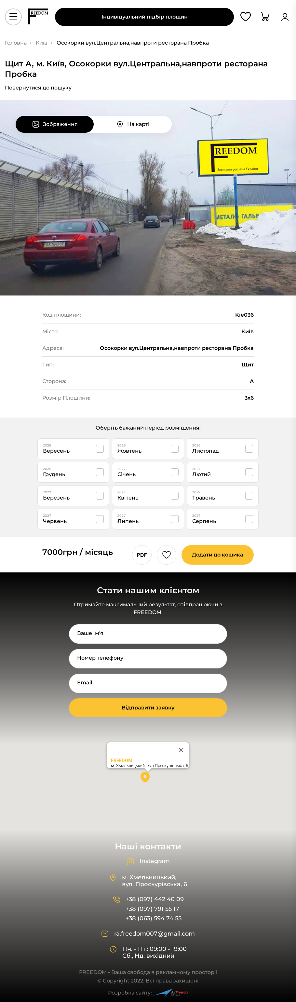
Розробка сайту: (148, 993)
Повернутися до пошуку (38, 88)
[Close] (181, 750)
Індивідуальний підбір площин (144, 17)
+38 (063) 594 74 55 (154, 918)
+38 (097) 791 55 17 (152, 909)
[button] (148, 779)
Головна (16, 43)
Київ (41, 43)
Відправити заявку (148, 708)
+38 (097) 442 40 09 (155, 899)
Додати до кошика (217, 555)
